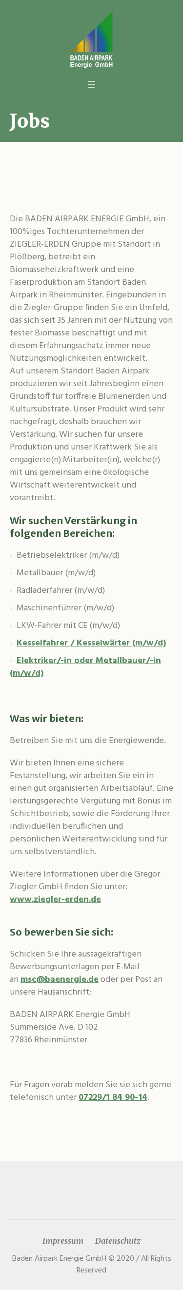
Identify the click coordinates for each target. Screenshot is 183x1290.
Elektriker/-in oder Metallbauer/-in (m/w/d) (85, 667)
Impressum (62, 1241)
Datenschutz (118, 1241)
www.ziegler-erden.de (55, 900)
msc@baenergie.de (59, 980)
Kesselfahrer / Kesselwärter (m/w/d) (91, 643)
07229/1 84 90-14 (113, 1098)
